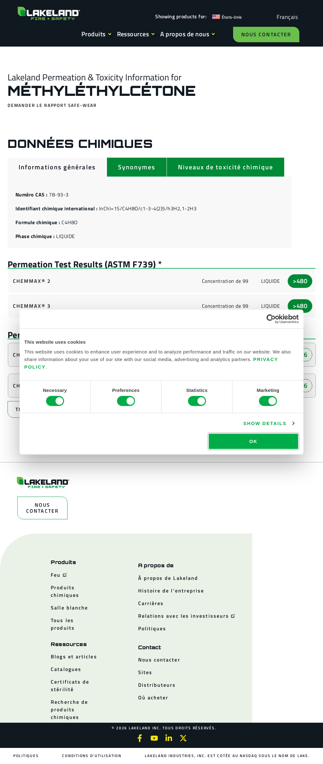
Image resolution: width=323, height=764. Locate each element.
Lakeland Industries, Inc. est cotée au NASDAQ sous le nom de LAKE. (227, 756)
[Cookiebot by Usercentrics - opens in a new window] (271, 319)
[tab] (57, 167)
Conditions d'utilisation (91, 756)
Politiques (26, 756)
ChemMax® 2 (32, 281)
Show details (264, 423)
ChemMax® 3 (32, 306)
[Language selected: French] (285, 16)
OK (253, 441)
